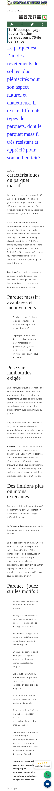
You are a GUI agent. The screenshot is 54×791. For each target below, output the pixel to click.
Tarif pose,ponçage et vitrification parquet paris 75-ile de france (24, 35)
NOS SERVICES (15, 10)
